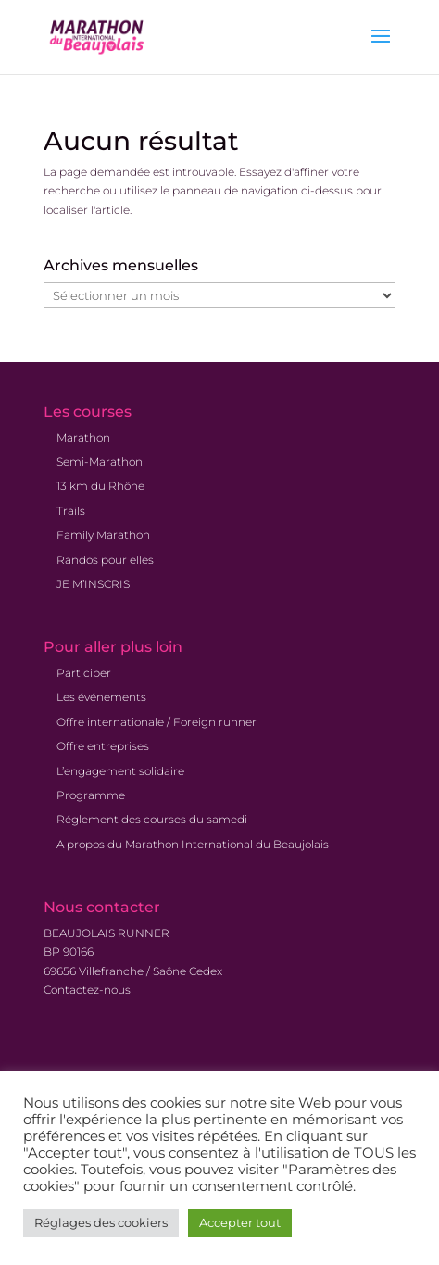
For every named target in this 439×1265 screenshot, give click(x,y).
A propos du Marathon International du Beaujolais (192, 844)
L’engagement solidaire (120, 771)
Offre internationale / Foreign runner (156, 722)
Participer (83, 673)
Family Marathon (103, 535)
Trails (70, 511)
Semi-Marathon (99, 462)
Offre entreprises (102, 746)
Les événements (101, 697)
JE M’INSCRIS (93, 584)
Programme (90, 795)
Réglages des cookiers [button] (101, 1222)
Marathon (83, 438)
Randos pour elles (105, 560)
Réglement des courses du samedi (151, 819)
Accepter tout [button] (240, 1222)
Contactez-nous (87, 989)
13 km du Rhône (100, 486)
